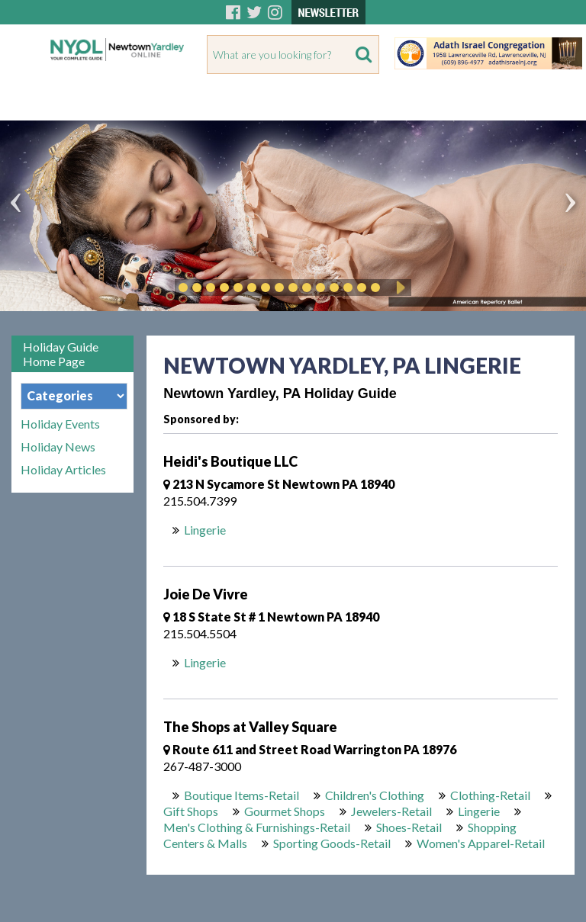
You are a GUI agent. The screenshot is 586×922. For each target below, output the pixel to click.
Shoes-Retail (409, 827)
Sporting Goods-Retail (332, 843)
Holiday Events (60, 424)
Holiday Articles (63, 470)
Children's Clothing (374, 795)
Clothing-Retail (490, 795)
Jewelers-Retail (391, 811)
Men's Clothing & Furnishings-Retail (256, 827)
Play (398, 287)
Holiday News (58, 447)
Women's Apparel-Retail (481, 843)
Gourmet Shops (284, 811)
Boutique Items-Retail (241, 795)
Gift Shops (190, 811)
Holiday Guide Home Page (60, 353)
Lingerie (205, 529)
